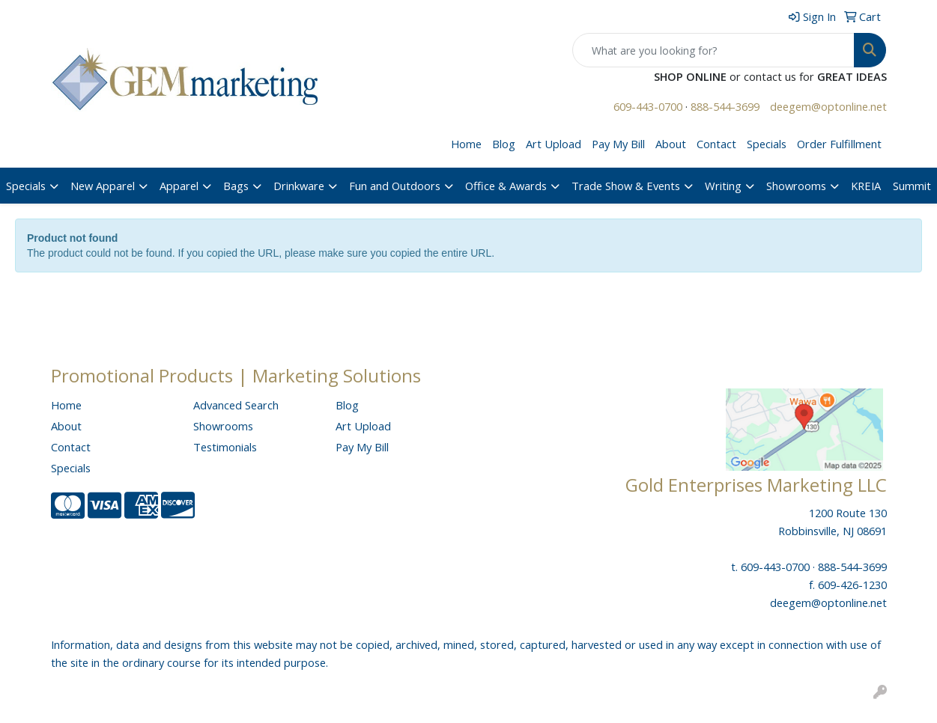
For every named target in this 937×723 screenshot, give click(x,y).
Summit (912, 185)
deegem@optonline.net (828, 106)
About (670, 143)
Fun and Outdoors (394, 185)
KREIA (866, 185)
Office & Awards (506, 185)
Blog (503, 143)
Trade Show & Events (625, 185)
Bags (236, 185)
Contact (716, 143)
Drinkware (298, 185)
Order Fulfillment (839, 143)
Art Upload (553, 143)
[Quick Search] (713, 50)
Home (466, 143)
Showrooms (796, 185)
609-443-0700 (647, 106)
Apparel (179, 185)
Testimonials (225, 446)
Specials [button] (26, 185)
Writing (723, 185)
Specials (766, 143)
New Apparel (102, 185)
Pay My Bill (618, 143)
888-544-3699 (725, 106)
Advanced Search (236, 404)
